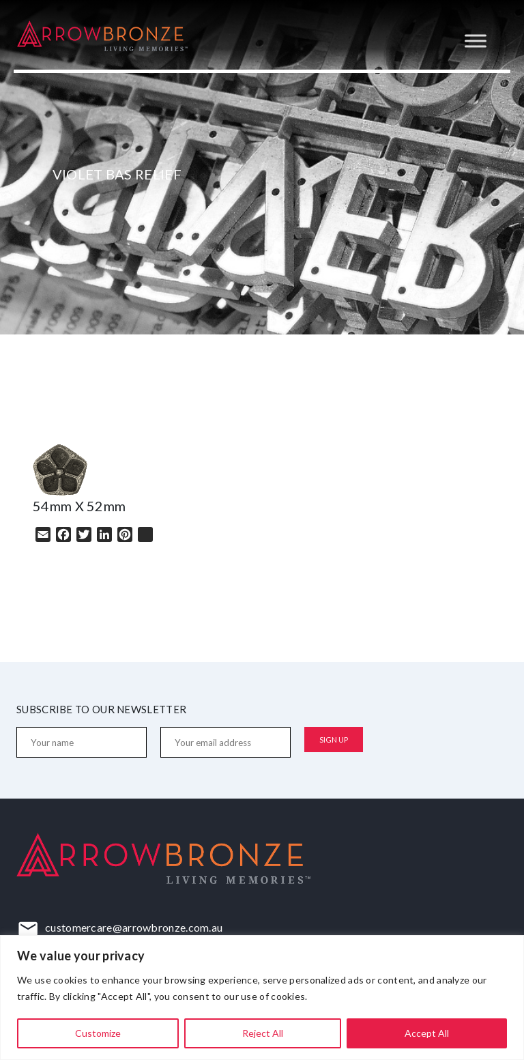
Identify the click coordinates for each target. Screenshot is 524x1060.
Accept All (427, 1033)
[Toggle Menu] (475, 40)
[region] (262, 997)
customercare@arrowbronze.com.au (133, 927)
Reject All (262, 1033)
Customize (98, 1033)
